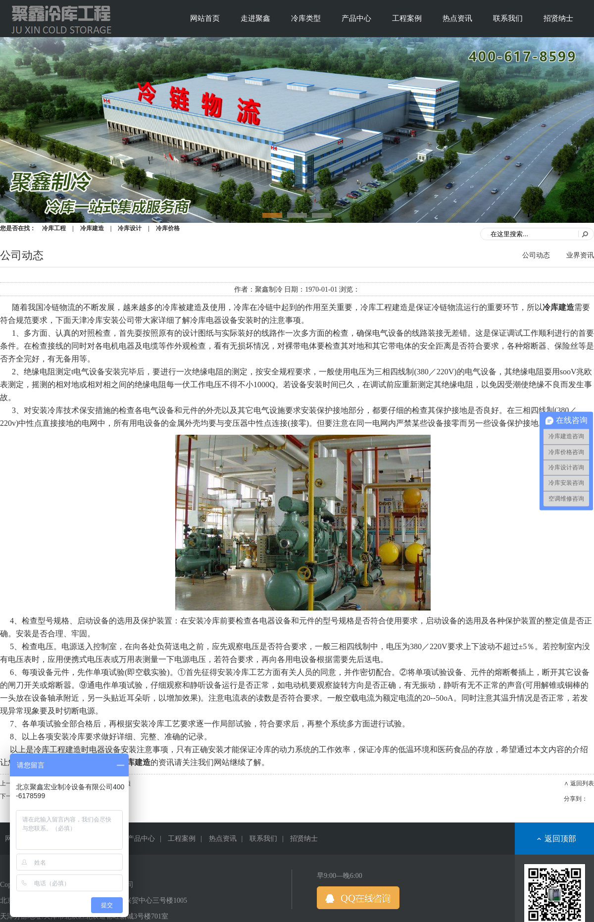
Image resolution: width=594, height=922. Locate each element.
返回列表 (582, 783)
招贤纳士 (558, 18)
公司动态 (536, 255)
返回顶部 (560, 838)
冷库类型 (306, 18)
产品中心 (356, 18)
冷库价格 (168, 228)
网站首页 (205, 18)
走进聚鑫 (255, 18)
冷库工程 (54, 228)
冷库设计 (130, 228)
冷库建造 (92, 228)
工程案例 (407, 18)
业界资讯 (580, 255)
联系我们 (508, 18)
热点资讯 (457, 18)
